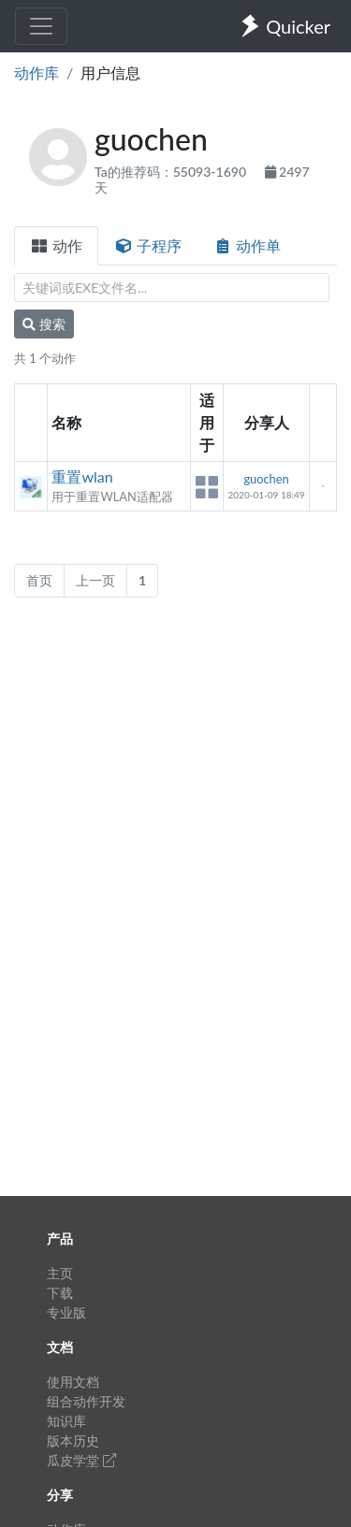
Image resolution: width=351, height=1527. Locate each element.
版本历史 (73, 1440)
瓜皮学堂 (81, 1460)
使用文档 (73, 1382)
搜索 (44, 324)
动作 (56, 245)
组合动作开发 (86, 1401)
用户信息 (110, 72)
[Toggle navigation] (41, 26)
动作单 (247, 245)
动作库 (36, 72)
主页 (60, 1273)
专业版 (66, 1312)
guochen (265, 478)
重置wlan (81, 476)
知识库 (66, 1421)
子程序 (148, 245)
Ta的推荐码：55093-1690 (172, 172)
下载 (60, 1293)
